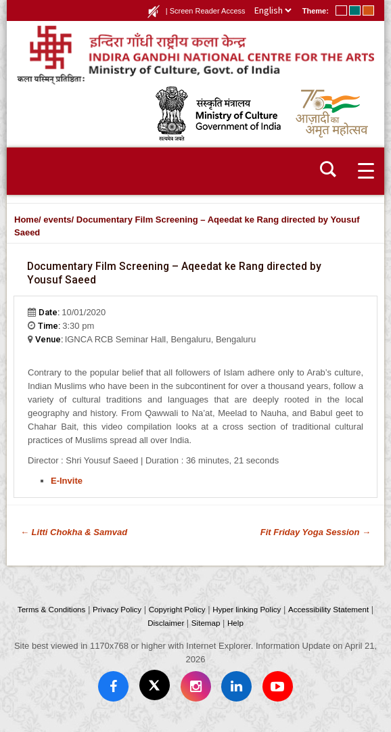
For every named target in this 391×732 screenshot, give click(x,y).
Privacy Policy (117, 609)
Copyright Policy (177, 609)
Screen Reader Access (208, 11)
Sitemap (206, 622)
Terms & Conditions (52, 609)
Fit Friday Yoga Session (315, 532)
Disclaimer (165, 622)
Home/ (27, 219)
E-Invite (67, 481)
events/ (58, 219)
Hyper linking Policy (246, 609)
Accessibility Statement (328, 609)
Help (235, 622)
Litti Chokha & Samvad (73, 532)
